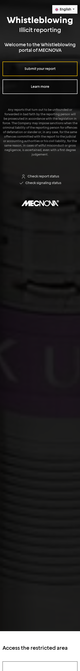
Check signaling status (40, 183)
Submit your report (40, 69)
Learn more (40, 87)
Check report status (40, 176)
